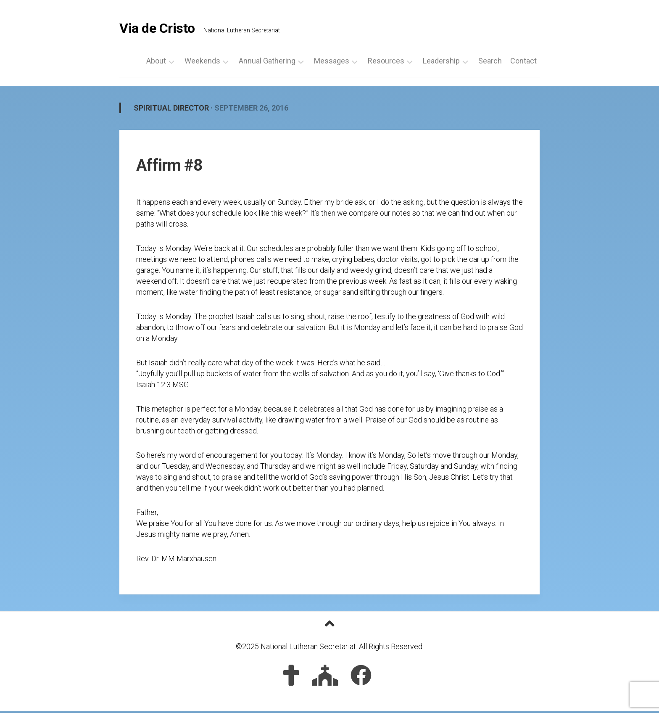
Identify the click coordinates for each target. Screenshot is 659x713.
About (156, 62)
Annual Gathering (267, 62)
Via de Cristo (157, 29)
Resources (386, 62)
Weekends (202, 62)
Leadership (441, 62)
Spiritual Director (171, 109)
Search (490, 62)
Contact (523, 62)
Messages (331, 62)
